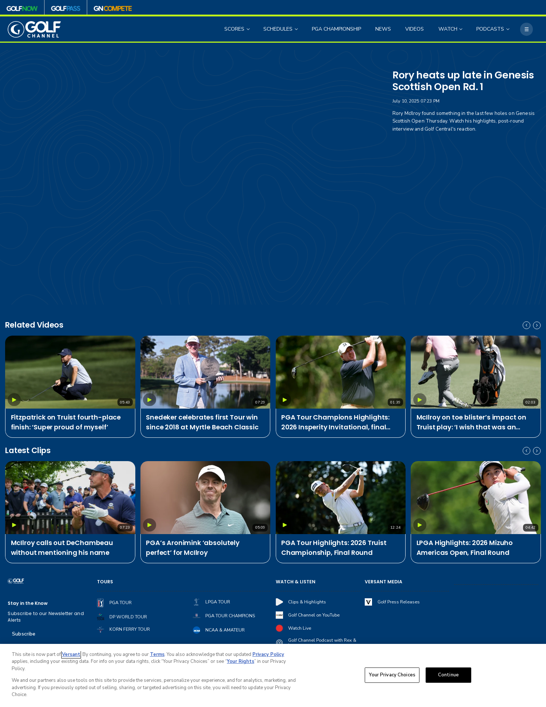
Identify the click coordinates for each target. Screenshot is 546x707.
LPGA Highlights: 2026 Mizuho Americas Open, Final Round (465, 547)
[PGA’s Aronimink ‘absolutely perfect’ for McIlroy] (205, 497)
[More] (526, 29)
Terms (157, 654)
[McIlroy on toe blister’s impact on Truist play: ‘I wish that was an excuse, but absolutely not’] (476, 372)
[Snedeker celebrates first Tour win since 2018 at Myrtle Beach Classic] (205, 372)
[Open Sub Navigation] (249, 29)
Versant (71, 654)
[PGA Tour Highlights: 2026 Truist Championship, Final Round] (341, 497)
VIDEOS (414, 29)
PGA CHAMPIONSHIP (336, 29)
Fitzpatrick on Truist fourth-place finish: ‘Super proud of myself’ (66, 422)
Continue (448, 675)
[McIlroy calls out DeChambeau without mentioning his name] (70, 497)
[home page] (34, 29)
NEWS (383, 29)
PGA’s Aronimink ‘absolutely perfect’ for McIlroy (193, 547)
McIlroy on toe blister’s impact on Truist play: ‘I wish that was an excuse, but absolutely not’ (472, 422)
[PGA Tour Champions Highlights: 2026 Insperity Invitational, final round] (341, 372)
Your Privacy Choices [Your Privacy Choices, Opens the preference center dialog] (392, 675)
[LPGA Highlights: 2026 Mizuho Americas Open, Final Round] (476, 497)
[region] (273, 675)
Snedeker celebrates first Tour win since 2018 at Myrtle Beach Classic (202, 422)
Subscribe (23, 633)
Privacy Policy (268, 654)
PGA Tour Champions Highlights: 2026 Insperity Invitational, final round (335, 422)
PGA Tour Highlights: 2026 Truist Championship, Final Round (334, 547)
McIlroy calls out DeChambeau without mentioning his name (62, 547)
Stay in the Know (28, 603)
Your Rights (240, 661)
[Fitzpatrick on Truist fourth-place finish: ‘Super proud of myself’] (70, 372)
